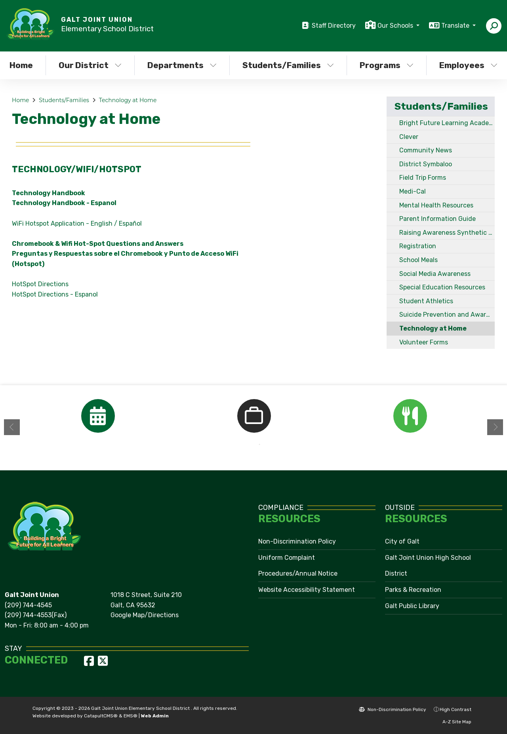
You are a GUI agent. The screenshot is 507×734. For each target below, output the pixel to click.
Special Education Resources (442, 287)
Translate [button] (456, 25)
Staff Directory (334, 25)
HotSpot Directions (40, 284)
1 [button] (248, 445)
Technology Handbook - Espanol (64, 203)
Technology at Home (128, 100)
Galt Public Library (412, 606)
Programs (387, 65)
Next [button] (495, 427)
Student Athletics (426, 301)
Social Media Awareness (435, 274)
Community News (425, 150)
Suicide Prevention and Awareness (447, 314)
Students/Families (288, 65)
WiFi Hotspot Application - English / (64, 223)
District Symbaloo (425, 164)
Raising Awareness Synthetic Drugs (447, 232)
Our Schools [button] (396, 25)
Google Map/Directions (145, 615)
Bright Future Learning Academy (447, 123)
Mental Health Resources (436, 205)
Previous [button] (12, 427)
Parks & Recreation (413, 589)
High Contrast (455, 709)
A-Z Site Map (452, 721)
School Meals (418, 260)
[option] (98, 416)
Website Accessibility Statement (306, 589)
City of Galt (402, 541)
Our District (90, 65)
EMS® (130, 716)
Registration (417, 246)
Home (20, 100)
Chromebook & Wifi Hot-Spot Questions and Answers (97, 243)
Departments (182, 65)
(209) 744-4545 (28, 605)
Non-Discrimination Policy (297, 541)
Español (130, 223)
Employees (468, 65)
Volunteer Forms (423, 342)
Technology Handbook (48, 193)
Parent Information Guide (437, 218)
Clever (408, 137)
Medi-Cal (412, 191)
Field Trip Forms (422, 177)
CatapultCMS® (101, 716)
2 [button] (259, 445)
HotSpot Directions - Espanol (55, 294)
